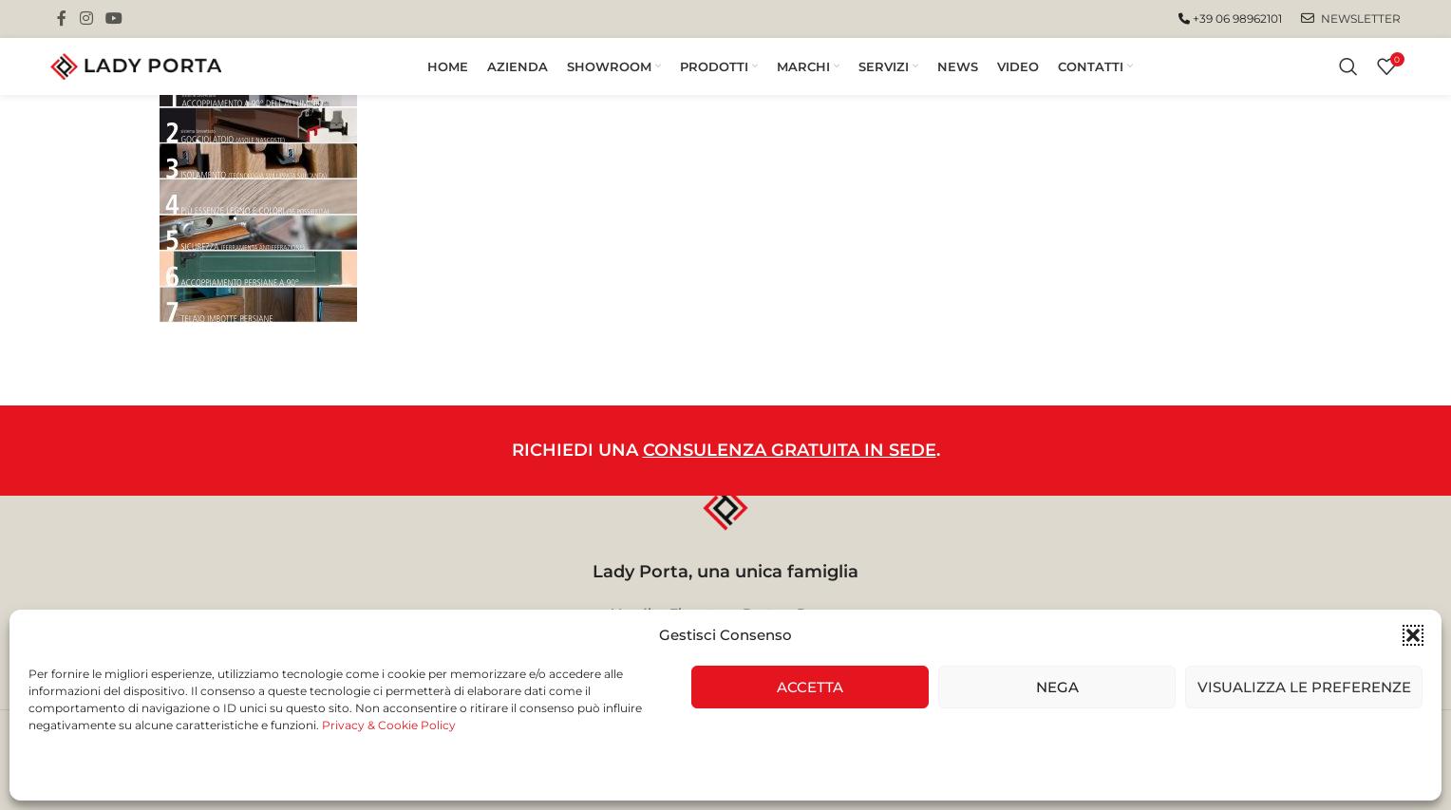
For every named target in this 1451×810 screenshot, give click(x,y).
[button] (1413, 635)
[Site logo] (135, 65)
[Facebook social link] (61, 18)
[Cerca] (1348, 66)
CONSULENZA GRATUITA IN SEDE (789, 450)
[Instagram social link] (86, 18)
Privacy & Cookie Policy (389, 725)
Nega (1057, 687)
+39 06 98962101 (1230, 18)
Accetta (810, 687)
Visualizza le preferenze (1304, 687)
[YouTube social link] (114, 18)
